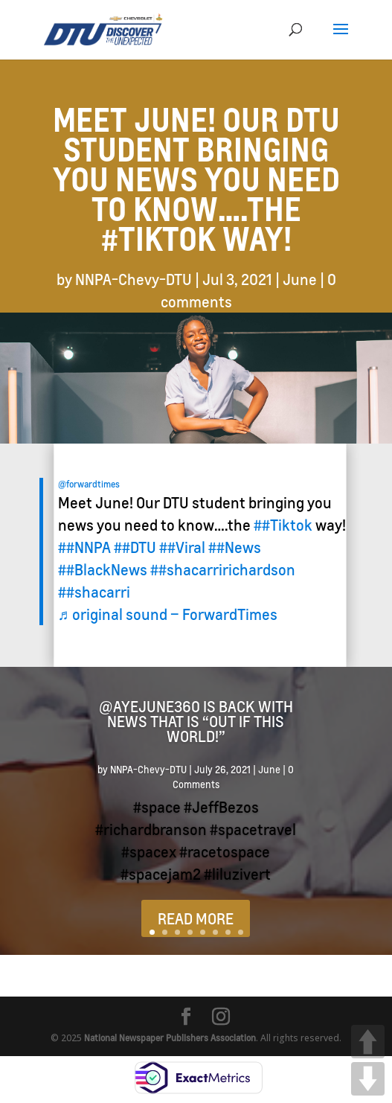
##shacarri (94, 591)
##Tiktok (283, 524)
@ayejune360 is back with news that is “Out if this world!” (196, 721)
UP (368, 1041)
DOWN (368, 1079)
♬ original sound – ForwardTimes (167, 614)
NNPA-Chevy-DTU (133, 279)
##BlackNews (102, 569)
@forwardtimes (89, 484)
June (300, 279)
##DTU (135, 547)
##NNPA (84, 547)
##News (234, 547)
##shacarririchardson (222, 569)
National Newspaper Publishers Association (170, 1037)
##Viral (182, 547)
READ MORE (196, 918)
